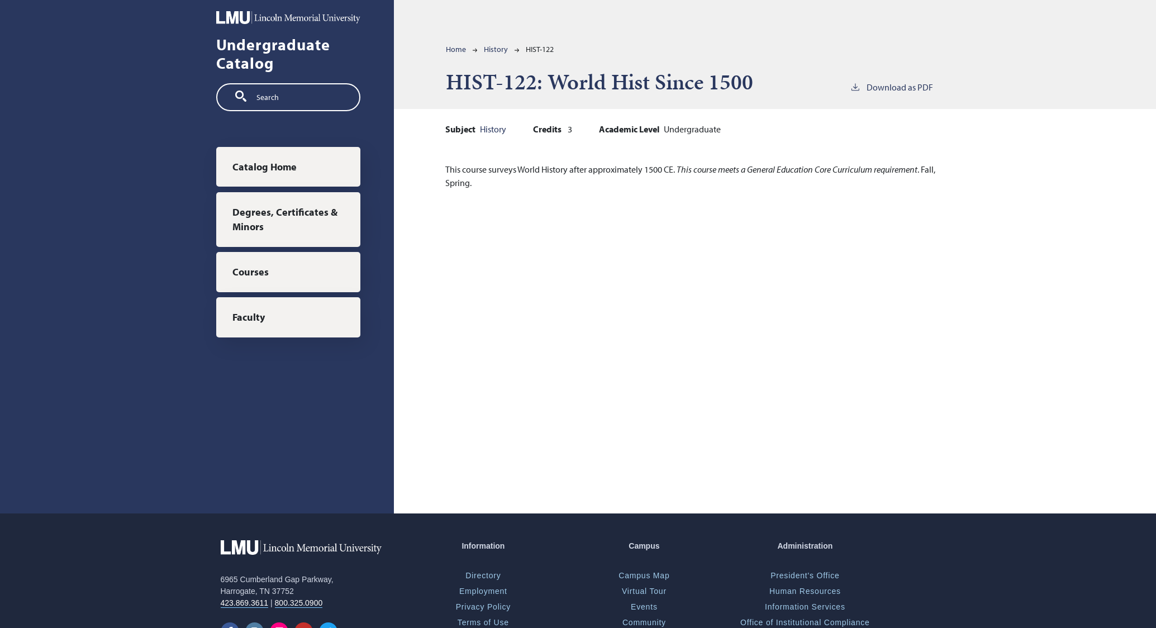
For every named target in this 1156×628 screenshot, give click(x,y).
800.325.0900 (299, 602)
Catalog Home (264, 166)
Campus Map (644, 575)
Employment (483, 591)
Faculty (248, 317)
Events (644, 606)
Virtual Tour (644, 591)
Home (456, 49)
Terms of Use (483, 622)
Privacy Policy (483, 606)
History (496, 49)
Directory (483, 575)
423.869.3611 (245, 602)
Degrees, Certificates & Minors (284, 219)
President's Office (804, 575)
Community (644, 622)
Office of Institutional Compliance (805, 622)
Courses (250, 271)
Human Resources (805, 591)
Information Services (805, 606)
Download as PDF (891, 86)
